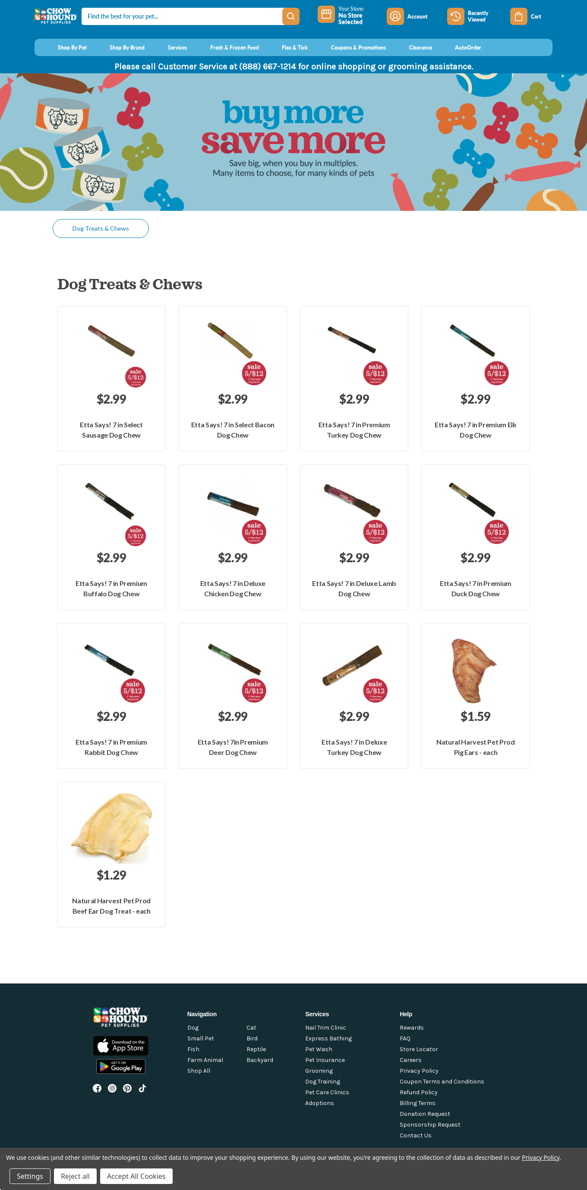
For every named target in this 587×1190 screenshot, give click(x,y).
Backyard (259, 1060)
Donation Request (425, 1114)
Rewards (412, 1027)
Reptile (256, 1049)
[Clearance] (412, 47)
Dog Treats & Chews (101, 228)
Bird (252, 1038)
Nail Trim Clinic (325, 1027)
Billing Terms (418, 1103)
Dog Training (322, 1081)
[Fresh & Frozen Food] (226, 47)
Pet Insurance (325, 1060)
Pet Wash (318, 1049)
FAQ (405, 1038)
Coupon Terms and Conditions (442, 1081)
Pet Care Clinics (327, 1092)
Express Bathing (328, 1038)
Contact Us (416, 1135)
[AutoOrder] (460, 47)
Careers (411, 1060)
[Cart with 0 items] (531, 16)
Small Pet (200, 1038)
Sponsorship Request (430, 1124)
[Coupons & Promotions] (350, 47)
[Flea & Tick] (287, 47)
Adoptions (319, 1103)
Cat (251, 1027)
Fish (193, 1049)
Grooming (319, 1070)
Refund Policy (419, 1092)
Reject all (75, 1176)
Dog (193, 1027)
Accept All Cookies (136, 1176)
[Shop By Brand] (119, 47)
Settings (30, 1176)
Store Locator (419, 1049)
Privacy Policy (419, 1070)
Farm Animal (205, 1060)
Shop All (198, 1070)
